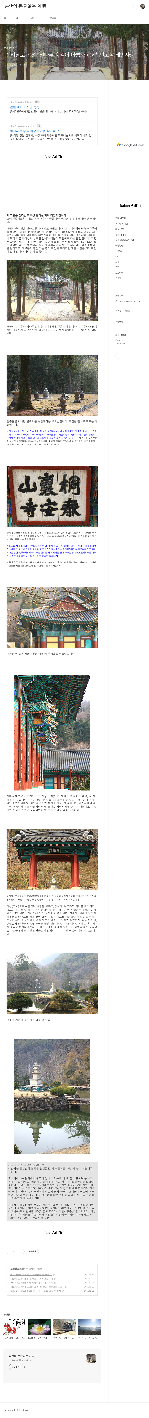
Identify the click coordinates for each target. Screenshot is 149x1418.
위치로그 (35, 18)
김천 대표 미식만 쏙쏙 (24, 107)
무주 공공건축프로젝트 (125, 240)
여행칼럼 (119, 245)
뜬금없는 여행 (17, 1268)
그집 (117, 267)
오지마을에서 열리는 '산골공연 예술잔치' (31, 1274)
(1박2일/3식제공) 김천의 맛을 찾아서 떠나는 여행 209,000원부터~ (48, 111)
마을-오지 (119, 229)
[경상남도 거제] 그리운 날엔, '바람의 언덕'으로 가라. (36, 1287)
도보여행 (119, 272)
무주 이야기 (120, 234)
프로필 (118, 278)
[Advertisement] (130, 144)
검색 (134, 6)
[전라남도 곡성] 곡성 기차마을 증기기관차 (31, 1282)
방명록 (53, 18)
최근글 (118, 311)
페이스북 (118, 356)
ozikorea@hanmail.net (20, 1360)
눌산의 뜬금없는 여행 (25, 6)
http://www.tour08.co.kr (21, 102)
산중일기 (119, 251)
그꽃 (117, 262)
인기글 (128, 311)
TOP (142, 1411)
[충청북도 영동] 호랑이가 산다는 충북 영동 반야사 (35, 1291)
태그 (18, 18)
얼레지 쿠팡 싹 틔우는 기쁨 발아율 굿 (34, 131)
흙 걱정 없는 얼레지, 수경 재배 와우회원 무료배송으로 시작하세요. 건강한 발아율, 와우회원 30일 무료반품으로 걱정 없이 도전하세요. (51, 137)
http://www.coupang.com (22, 126)
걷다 (117, 256)
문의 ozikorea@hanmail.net (128, 301)
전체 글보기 (120, 218)
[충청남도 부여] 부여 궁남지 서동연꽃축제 (31, 1278)
